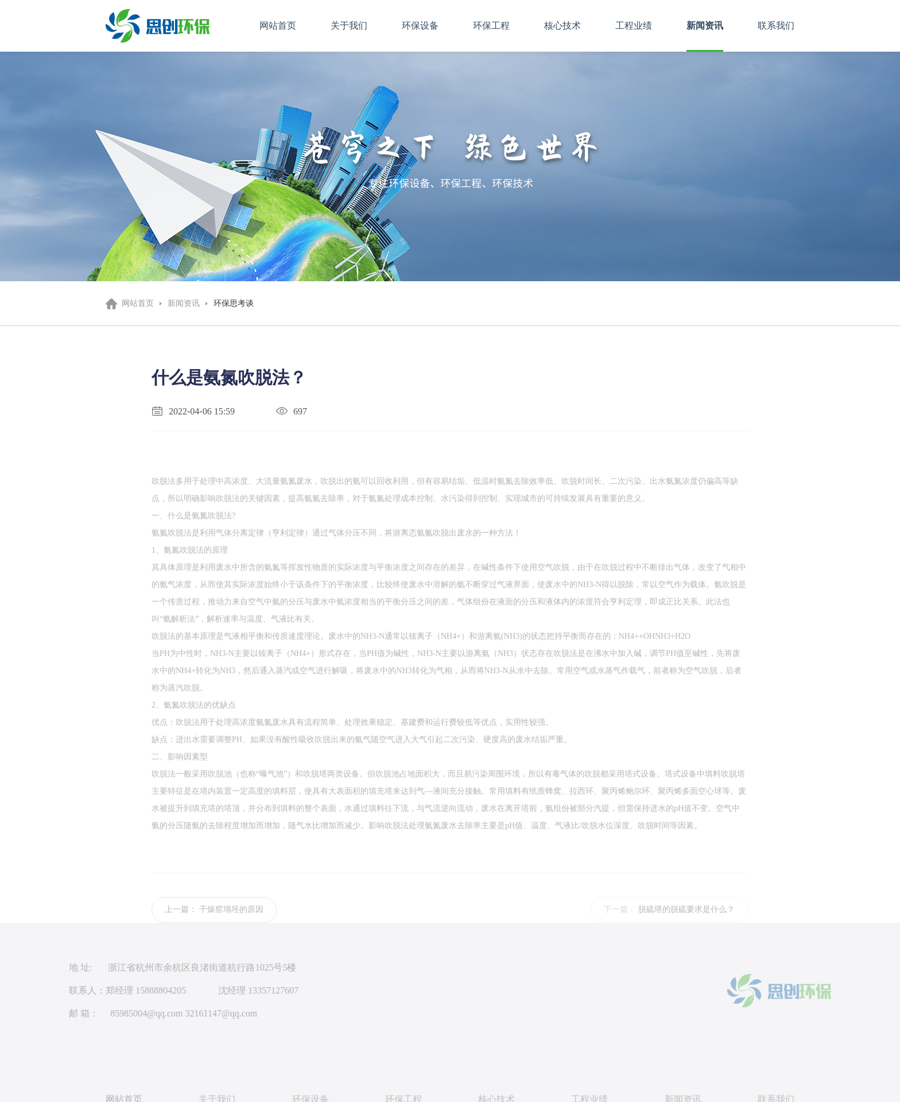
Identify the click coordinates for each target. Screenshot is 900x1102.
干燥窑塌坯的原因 (231, 918)
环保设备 (420, 25)
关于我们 (349, 25)
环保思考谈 (234, 303)
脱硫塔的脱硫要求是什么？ (686, 918)
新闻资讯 (704, 25)
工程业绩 (633, 25)
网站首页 (277, 25)
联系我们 (776, 25)
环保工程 (491, 25)
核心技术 (562, 25)
